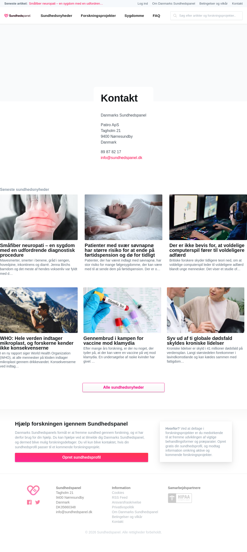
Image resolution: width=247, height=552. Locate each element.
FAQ (156, 16)
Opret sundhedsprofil (81, 457)
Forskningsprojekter (98, 16)
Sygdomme (134, 16)
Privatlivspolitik (123, 507)
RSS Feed (120, 497)
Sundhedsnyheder (56, 16)
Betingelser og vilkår (213, 3)
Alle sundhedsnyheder (123, 387)
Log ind (142, 3)
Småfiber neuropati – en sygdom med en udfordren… (66, 3)
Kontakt (237, 3)
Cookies (118, 493)
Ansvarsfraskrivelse (126, 502)
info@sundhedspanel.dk (121, 158)
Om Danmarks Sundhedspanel (173, 3)
